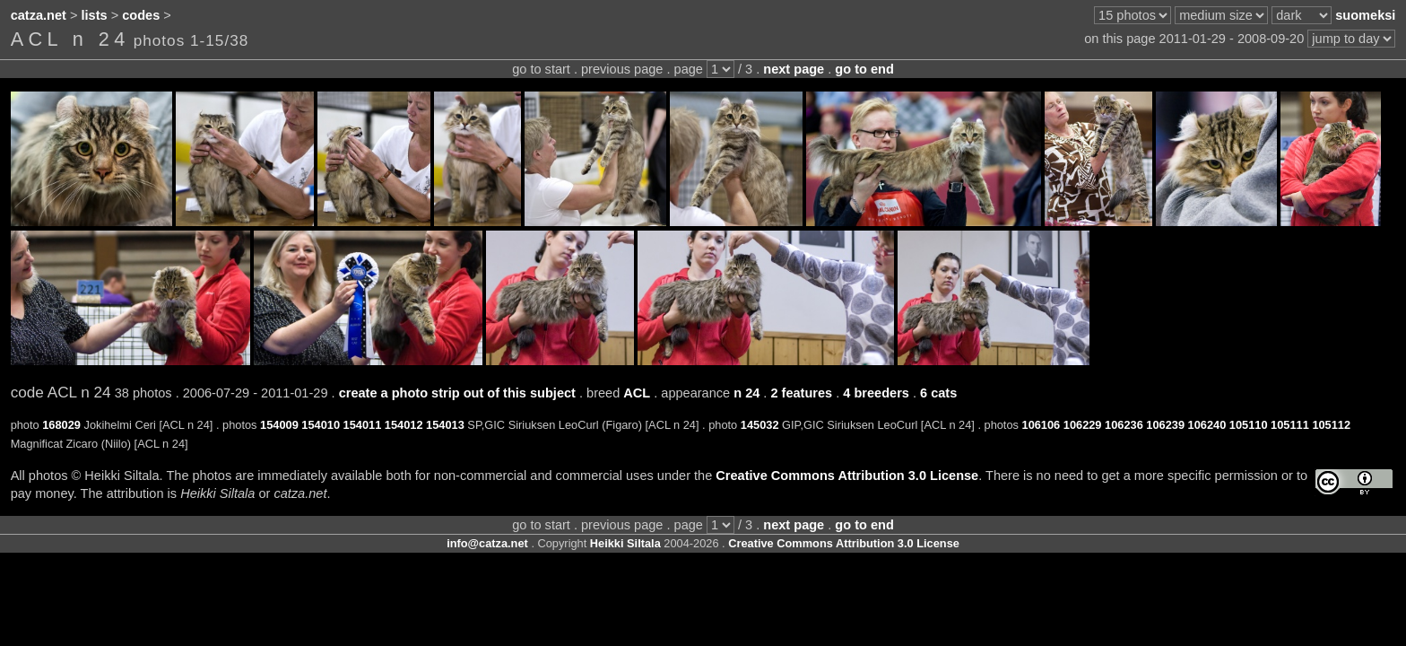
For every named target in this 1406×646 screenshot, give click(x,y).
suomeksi (1365, 15)
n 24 (746, 393)
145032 (760, 425)
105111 (1290, 425)
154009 (279, 425)
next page (793, 69)
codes (141, 15)
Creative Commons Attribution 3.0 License (847, 475)
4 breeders (876, 393)
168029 (61, 425)
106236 (1124, 425)
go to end (864, 69)
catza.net (38, 15)
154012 (404, 425)
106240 (1207, 425)
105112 (1331, 425)
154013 (445, 425)
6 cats (938, 393)
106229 (1082, 425)
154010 (320, 425)
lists (95, 15)
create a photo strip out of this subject (457, 393)
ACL (636, 393)
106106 (1041, 425)
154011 (362, 425)
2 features (801, 393)
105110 (1248, 425)
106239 (1165, 425)
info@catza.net (487, 543)
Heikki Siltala (625, 543)
